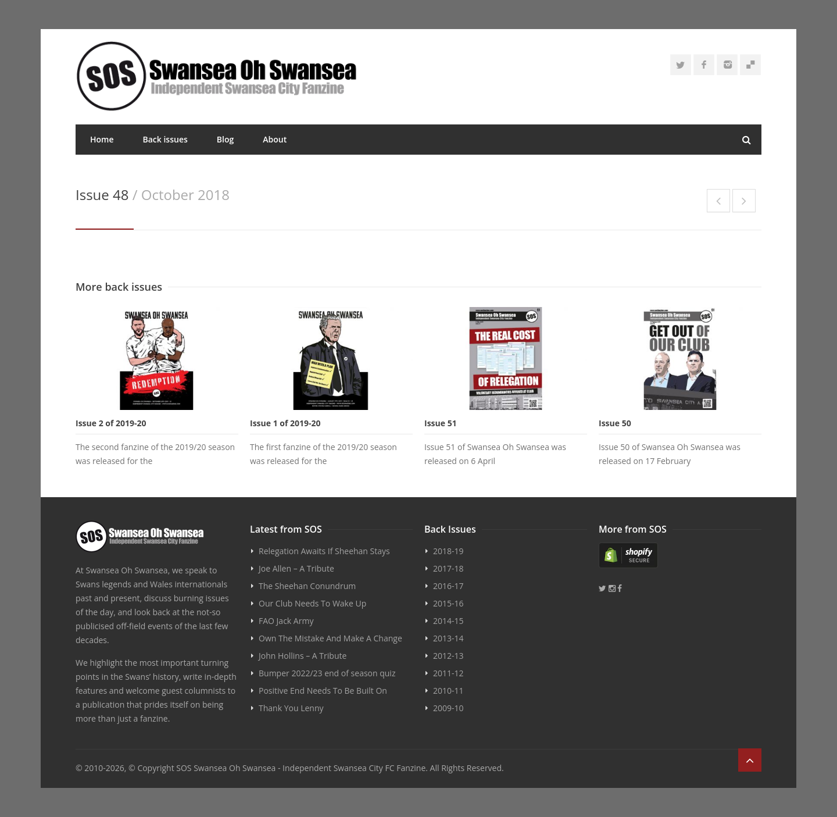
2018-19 (448, 550)
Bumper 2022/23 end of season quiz (327, 673)
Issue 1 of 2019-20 (285, 423)
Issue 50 (615, 423)
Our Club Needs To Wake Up (312, 603)
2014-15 (448, 620)
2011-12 (448, 673)
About (275, 139)
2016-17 (448, 585)
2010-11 (448, 690)
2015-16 (448, 603)
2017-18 (448, 568)
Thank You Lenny (291, 707)
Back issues (165, 139)
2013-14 (448, 638)
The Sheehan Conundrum (307, 585)
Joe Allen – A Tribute (296, 568)
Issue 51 (440, 423)
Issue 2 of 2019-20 (111, 423)
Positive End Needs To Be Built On (323, 690)
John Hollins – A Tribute (302, 655)
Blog (225, 139)
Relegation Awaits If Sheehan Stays (324, 550)
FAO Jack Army (286, 620)
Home (102, 139)
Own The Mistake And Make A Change (330, 638)
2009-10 (448, 707)
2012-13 (448, 655)
